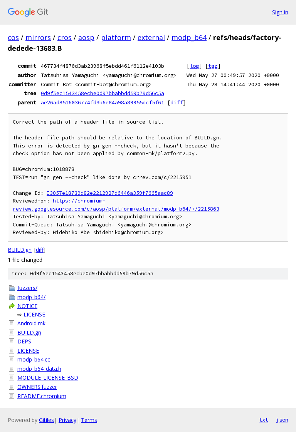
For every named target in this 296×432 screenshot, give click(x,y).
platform (116, 37)
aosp (86, 37)
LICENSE (34, 314)
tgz (212, 65)
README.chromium (41, 396)
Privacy (67, 420)
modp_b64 (189, 37)
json (282, 419)
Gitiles (46, 420)
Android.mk (31, 323)
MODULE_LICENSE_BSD (47, 377)
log (194, 65)
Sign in (280, 12)
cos (13, 37)
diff (176, 102)
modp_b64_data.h (39, 368)
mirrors (38, 37)
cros (64, 37)
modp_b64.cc (33, 359)
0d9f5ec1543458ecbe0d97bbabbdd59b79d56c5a (102, 93)
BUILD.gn (20, 249)
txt (263, 419)
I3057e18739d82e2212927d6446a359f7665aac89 (110, 193)
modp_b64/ (31, 297)
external (151, 37)
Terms (89, 420)
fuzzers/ (27, 287)
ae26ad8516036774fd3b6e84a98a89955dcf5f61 (102, 102)
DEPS (24, 341)
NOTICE (27, 306)
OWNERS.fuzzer (37, 386)
